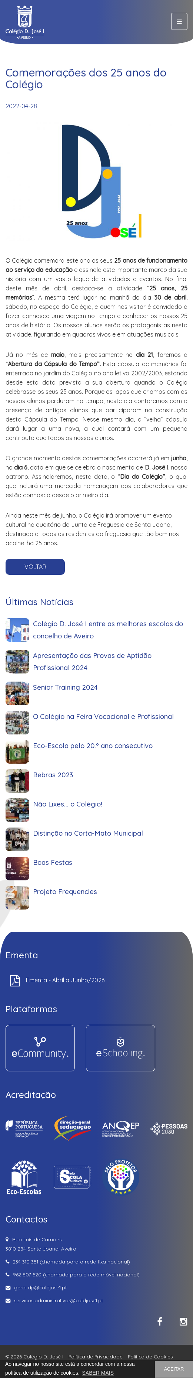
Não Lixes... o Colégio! (78, 819)
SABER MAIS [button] (98, 1373)
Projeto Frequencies (76, 875)
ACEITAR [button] (174, 1369)
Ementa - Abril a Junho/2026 (65, 980)
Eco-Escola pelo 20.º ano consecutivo (94, 782)
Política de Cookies (150, 1357)
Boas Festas (68, 856)
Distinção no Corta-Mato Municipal (91, 837)
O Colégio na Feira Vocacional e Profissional (101, 763)
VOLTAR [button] (35, 566)
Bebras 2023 (68, 800)
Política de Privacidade (96, 1357)
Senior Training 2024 (76, 744)
